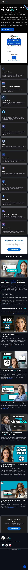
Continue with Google (20, 40)
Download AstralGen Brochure (19, 60)
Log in (19, 57)
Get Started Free (14, 249)
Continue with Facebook (20, 43)
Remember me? (20, 54)
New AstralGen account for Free (21, 318)
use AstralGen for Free (11, 317)
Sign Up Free (19, 59)
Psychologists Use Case (7, 29)
